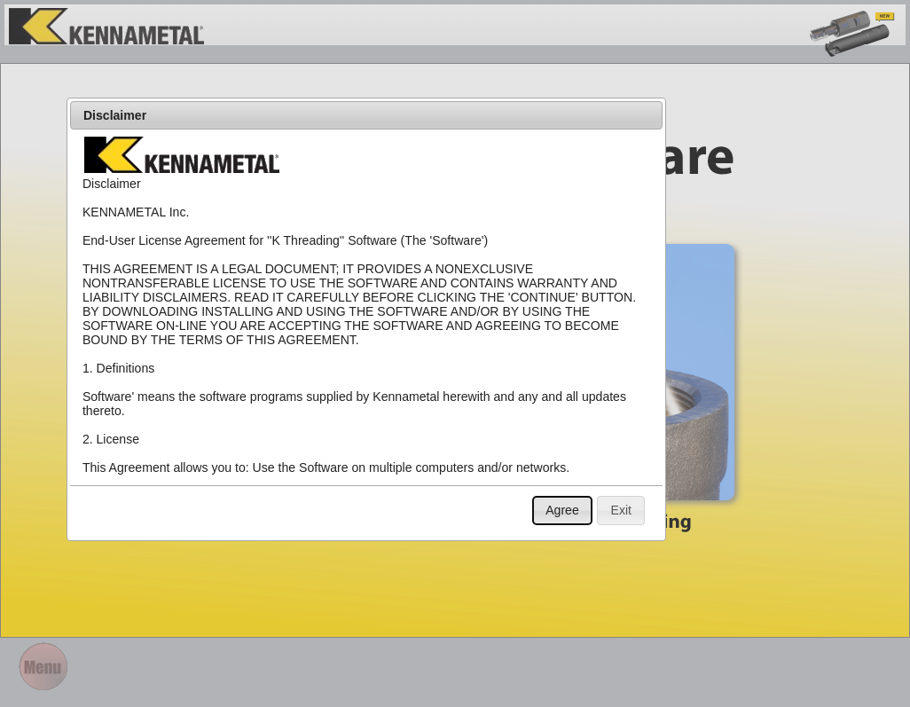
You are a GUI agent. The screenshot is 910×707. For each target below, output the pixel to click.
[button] (562, 510)
